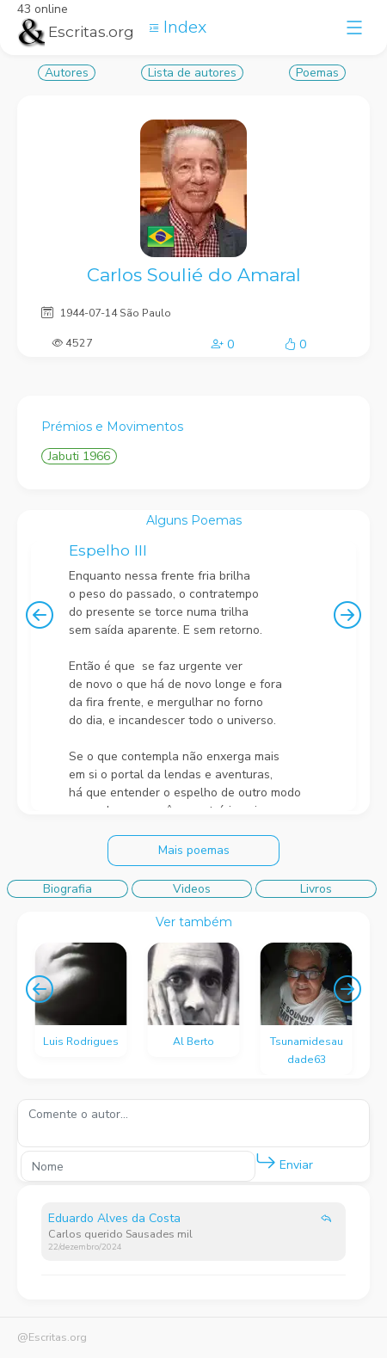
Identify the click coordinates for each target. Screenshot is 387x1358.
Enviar (284, 1161)
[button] (265, 1162)
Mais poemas (194, 850)
